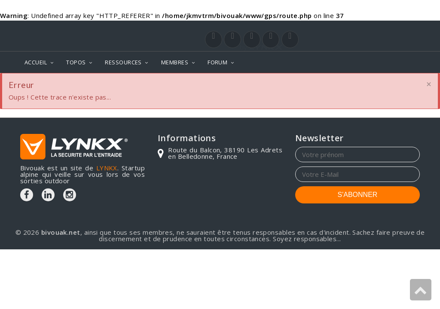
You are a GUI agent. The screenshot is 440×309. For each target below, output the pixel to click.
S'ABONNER (358, 194)
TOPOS (76, 62)
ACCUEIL (35, 62)
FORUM (217, 62)
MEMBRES (174, 62)
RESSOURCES (123, 62)
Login (377, 28)
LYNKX (106, 168)
